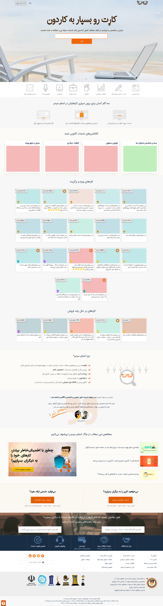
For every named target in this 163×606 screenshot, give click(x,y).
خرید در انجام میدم (128, 555)
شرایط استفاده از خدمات (77, 601)
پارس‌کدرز (83, 603)
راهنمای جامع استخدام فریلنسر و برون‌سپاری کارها (40, 529)
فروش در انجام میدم (106, 555)
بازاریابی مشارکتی (85, 555)
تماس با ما (153, 559)
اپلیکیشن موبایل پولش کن (92, 601)
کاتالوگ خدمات (129, 563)
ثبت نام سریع (21, 2)
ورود (30, 2)
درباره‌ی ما (154, 555)
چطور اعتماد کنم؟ (111, 505)
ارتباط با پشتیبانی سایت (36, 562)
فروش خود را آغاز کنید (42, 500)
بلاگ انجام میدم (152, 567)
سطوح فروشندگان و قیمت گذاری (33, 505)
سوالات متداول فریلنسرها (104, 559)
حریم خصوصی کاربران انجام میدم (61, 601)
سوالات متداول (122, 505)
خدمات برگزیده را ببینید (120, 500)
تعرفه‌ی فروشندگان (106, 567)
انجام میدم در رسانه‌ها (150, 563)
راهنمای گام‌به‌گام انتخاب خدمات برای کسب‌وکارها (123, 529)
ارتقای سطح (108, 563)
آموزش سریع (131, 505)
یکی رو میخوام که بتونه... (127, 567)
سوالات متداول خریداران (127, 559)
